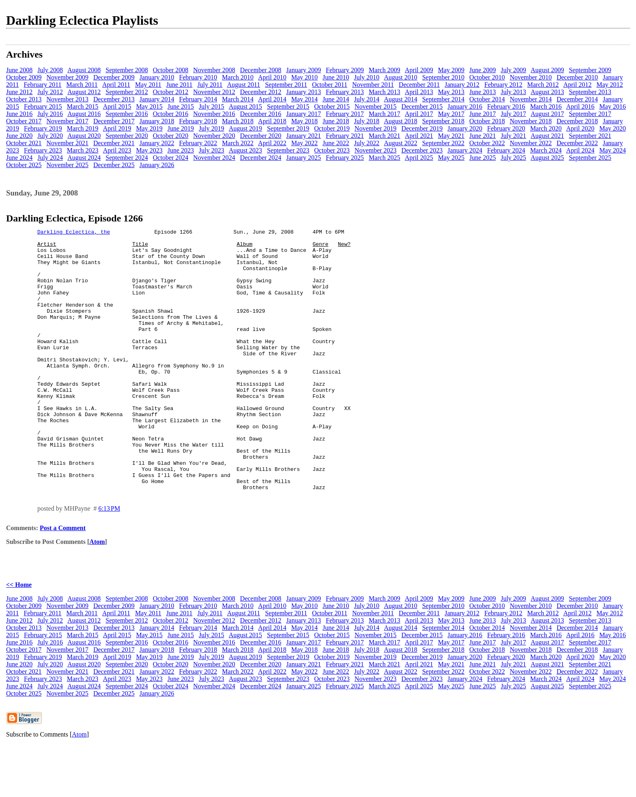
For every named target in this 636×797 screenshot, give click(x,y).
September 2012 (126, 91)
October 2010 (487, 77)
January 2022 (157, 143)
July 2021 (513, 135)
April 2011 (116, 84)
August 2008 (84, 70)
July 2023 (211, 150)
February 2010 (198, 77)
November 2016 (214, 113)
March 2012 (543, 84)
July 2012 (50, 91)
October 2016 (171, 113)
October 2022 (487, 143)
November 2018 (531, 121)
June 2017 (482, 113)
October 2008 (171, 70)
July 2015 (211, 106)
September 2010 (443, 77)
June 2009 (482, 70)
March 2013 (384, 91)
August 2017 (547, 113)
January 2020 (464, 128)
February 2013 (345, 91)
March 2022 (238, 143)
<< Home (19, 637)
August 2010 (400, 77)
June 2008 (19, 70)
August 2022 (400, 143)
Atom (97, 594)
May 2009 (451, 70)
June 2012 (19, 91)
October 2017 (24, 121)
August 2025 (547, 157)
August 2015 (245, 106)
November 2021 (68, 143)
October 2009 (24, 77)
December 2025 (114, 164)
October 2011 (329, 84)
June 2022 (335, 143)
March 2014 (238, 99)
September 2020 (126, 135)
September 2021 (590, 135)
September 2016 (126, 113)
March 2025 (384, 157)
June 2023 (181, 150)
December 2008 (260, 70)
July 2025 (513, 157)
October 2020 (171, 135)
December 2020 (260, 135)
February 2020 (506, 128)
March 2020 (546, 128)
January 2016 (464, 106)
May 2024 (612, 150)
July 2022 (367, 143)
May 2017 (451, 113)
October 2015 (332, 106)
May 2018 (304, 121)
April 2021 (419, 135)
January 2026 (157, 164)
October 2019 (332, 128)
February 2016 (506, 106)
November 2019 (376, 128)
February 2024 (506, 150)
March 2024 (546, 150)
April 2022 (272, 143)
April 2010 (272, 77)
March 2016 (546, 106)
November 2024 (214, 157)
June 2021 (482, 135)
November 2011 (373, 84)
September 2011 (286, 84)
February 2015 (43, 106)
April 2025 (419, 157)
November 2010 (531, 77)
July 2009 (513, 70)
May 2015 (149, 106)
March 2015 (83, 106)
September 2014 (443, 99)
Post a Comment (63, 580)
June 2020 (19, 135)
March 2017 (384, 113)
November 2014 (531, 99)
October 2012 (171, 91)
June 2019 (181, 128)
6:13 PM (109, 560)
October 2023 (332, 150)
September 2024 (126, 157)
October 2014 (487, 99)
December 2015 (422, 106)
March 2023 (83, 150)
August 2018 (400, 121)
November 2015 (376, 106)
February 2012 (503, 84)
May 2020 (612, 128)
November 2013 (68, 99)
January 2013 (303, 91)
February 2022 (198, 143)
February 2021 (345, 135)
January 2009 (303, 70)
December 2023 (422, 150)
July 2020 (50, 135)
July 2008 (50, 70)
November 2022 (531, 143)
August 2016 (84, 113)
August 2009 (547, 70)
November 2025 (68, 164)
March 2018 (238, 121)
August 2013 (547, 91)
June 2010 (335, 77)
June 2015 (181, 106)
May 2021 (451, 135)
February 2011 (42, 84)
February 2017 (345, 113)
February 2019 (43, 128)
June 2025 (482, 157)
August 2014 (400, 99)
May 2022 (304, 143)
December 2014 (577, 99)
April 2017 (419, 113)
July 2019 (211, 128)
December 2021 (114, 143)
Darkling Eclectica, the (73, 232)
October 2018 (487, 121)
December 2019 (422, 128)
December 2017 (114, 121)
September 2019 (288, 128)
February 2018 (198, 121)
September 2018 (443, 121)
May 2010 (304, 77)
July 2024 (50, 157)
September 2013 (590, 91)
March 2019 (83, 128)
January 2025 (303, 157)
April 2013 (419, 91)
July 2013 (513, 91)
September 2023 (288, 150)
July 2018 (367, 121)
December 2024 (260, 157)
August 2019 (245, 128)
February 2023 (43, 150)
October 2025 (24, 164)
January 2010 (157, 77)
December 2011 (419, 84)
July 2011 (210, 84)
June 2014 (335, 99)
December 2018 (577, 121)
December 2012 (260, 91)
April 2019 (117, 128)
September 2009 (590, 70)
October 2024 (171, 157)
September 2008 (126, 70)
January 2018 (157, 121)
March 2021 (384, 135)
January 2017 (303, 113)
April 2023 (117, 150)
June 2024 (19, 157)
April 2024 (580, 150)
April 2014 (272, 99)
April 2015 (117, 106)
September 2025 (590, 157)
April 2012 (577, 84)
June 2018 (335, 121)
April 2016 (580, 106)
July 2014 (367, 99)
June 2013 (482, 91)
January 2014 (157, 99)
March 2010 (238, 77)
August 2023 (245, 150)
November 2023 (376, 150)
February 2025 (345, 157)
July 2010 (367, 77)
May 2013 (451, 91)
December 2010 (577, 77)
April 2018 (272, 121)
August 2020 (84, 135)
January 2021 (303, 135)
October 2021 (24, 143)
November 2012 (214, 91)
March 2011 (82, 84)
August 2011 (243, 84)
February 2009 (345, 70)
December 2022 (577, 143)
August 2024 (84, 157)
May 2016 (612, 106)
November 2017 (68, 121)
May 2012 (609, 84)
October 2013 (24, 99)
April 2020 (580, 128)
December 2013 (114, 99)
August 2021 (547, 135)
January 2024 (464, 150)
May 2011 (148, 84)
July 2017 (513, 113)
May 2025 (451, 157)
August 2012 (84, 91)
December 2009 (114, 77)
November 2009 (68, 77)
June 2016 (19, 113)
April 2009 (419, 70)
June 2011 (179, 84)
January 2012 (462, 84)
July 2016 (50, 113)
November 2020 (214, 135)
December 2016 (260, 113)
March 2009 (384, 70)
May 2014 (304, 99)
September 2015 (288, 106)
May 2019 (149, 128)
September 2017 (590, 113)
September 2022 (443, 143)
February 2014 (198, 99)
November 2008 (214, 70)
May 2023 (149, 150)
